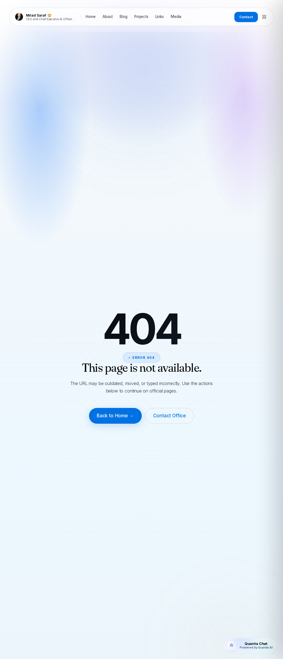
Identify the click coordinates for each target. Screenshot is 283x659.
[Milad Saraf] (46, 17)
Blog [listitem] (123, 16)
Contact (246, 17)
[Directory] (264, 17)
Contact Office (169, 415)
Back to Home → (115, 415)
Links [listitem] (159, 16)
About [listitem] (108, 16)
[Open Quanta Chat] (250, 645)
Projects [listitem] (141, 16)
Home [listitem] (90, 16)
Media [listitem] (176, 16)
